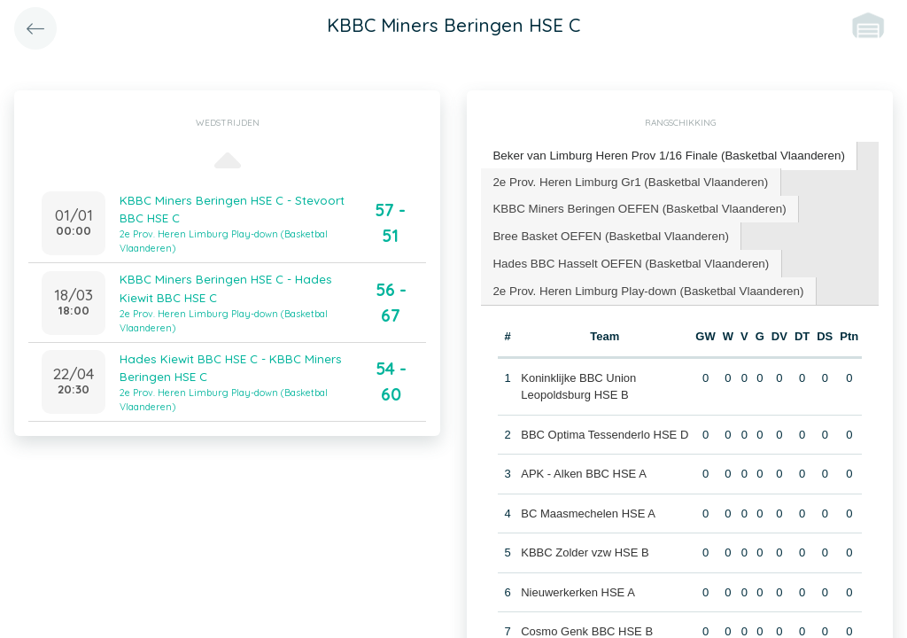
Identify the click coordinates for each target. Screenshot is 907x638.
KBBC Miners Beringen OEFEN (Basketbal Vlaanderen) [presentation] (635, 206)
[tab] (664, 155)
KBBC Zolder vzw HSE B (585, 547)
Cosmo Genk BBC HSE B (587, 626)
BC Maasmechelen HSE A (588, 508)
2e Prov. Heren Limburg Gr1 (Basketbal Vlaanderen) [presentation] (626, 179)
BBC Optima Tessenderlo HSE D (604, 429)
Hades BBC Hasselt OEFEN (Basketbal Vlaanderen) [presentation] (626, 259)
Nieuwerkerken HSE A (578, 587)
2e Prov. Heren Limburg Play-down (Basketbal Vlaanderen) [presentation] (643, 285)
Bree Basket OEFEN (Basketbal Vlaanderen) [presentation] (607, 232)
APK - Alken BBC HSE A (584, 468)
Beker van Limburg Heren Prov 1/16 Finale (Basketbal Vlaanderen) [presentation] (663, 154)
